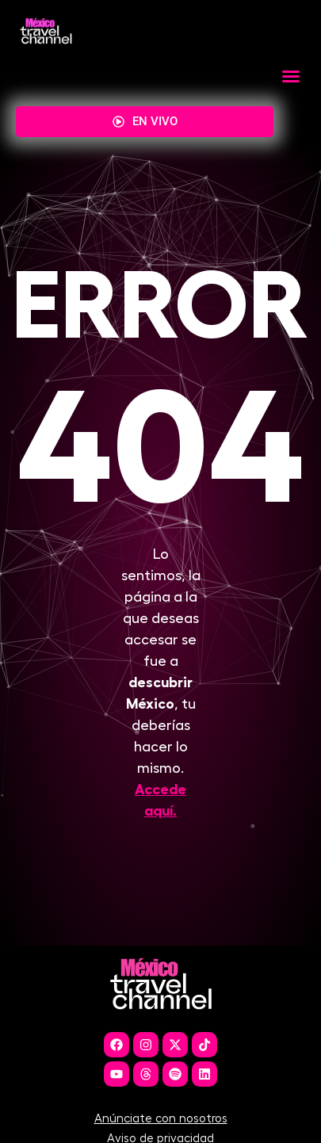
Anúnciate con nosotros (160, 1131)
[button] (291, 76)
